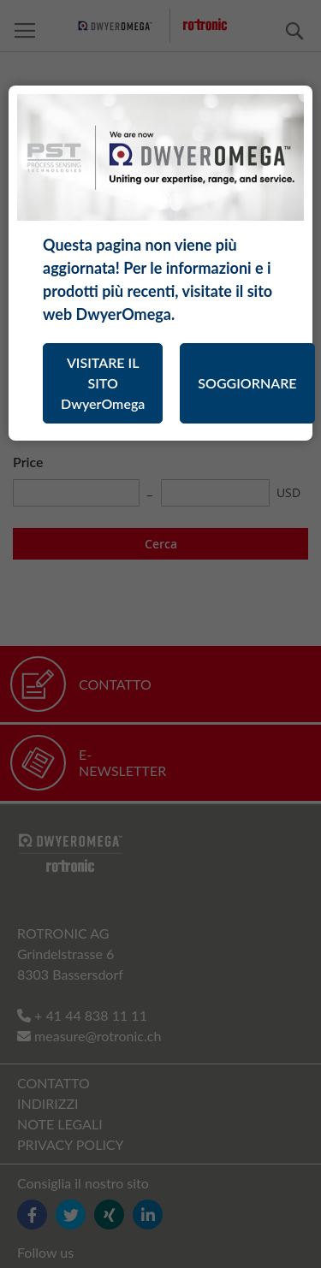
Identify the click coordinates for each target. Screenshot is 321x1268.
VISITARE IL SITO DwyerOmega (103, 383)
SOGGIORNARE (247, 383)
